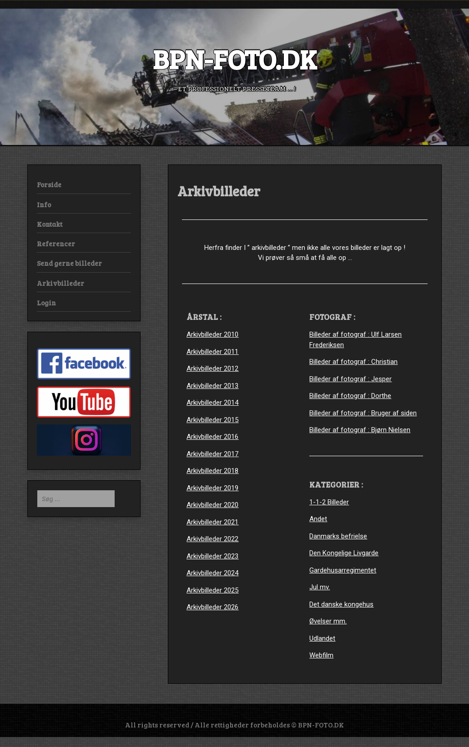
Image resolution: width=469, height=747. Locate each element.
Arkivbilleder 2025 (212, 590)
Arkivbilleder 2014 (212, 402)
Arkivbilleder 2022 (212, 539)
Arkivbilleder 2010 (212, 334)
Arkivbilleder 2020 (212, 505)
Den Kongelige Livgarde (343, 553)
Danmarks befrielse (338, 536)
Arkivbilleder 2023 (212, 556)
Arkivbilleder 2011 (212, 352)
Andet (318, 519)
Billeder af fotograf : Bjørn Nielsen (359, 430)
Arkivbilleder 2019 (212, 488)
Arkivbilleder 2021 (212, 522)
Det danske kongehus (341, 604)
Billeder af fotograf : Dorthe (350, 396)
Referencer (56, 243)
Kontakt (49, 224)
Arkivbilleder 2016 (212, 437)
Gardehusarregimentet (342, 570)
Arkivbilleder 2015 (212, 420)
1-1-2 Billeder (329, 502)
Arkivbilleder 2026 (212, 607)
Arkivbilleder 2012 (212, 368)
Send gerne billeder (69, 263)
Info (44, 204)
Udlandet (322, 638)
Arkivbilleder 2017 (212, 454)
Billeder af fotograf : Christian (353, 362)
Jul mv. (319, 587)
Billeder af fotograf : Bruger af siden (363, 413)
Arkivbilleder (60, 283)
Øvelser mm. (328, 621)
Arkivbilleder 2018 (212, 471)
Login (46, 302)
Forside (49, 184)
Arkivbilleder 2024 (212, 573)
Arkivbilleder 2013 (212, 386)
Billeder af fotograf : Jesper (350, 379)
